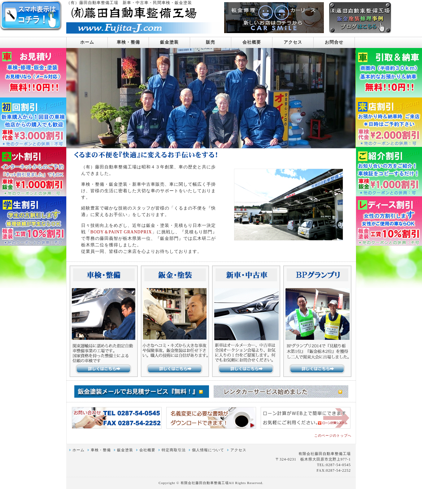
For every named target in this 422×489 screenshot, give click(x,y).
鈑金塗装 (169, 42)
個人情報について (208, 450)
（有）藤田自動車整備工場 (92, 3)
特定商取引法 (174, 450)
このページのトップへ (332, 435)
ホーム (87, 42)
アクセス (293, 42)
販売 (210, 42)
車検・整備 (128, 42)
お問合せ (334, 42)
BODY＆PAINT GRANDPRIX (121, 232)
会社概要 (251, 42)
